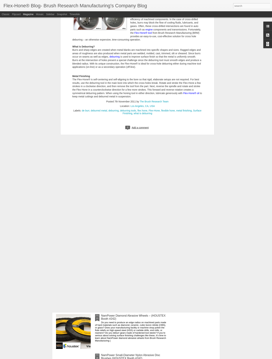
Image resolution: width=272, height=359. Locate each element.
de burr (86, 40)
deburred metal (99, 40)
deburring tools (128, 40)
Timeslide (75, 14)
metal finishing (184, 40)
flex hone (142, 40)
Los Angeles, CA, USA (142, 36)
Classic (6, 14)
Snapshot (62, 14)
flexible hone (168, 40)
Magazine (28, 14)
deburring (113, 40)
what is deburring (143, 43)
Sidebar (50, 14)
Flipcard (16, 14)
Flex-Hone (154, 40)
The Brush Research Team (154, 31)
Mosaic (40, 14)
